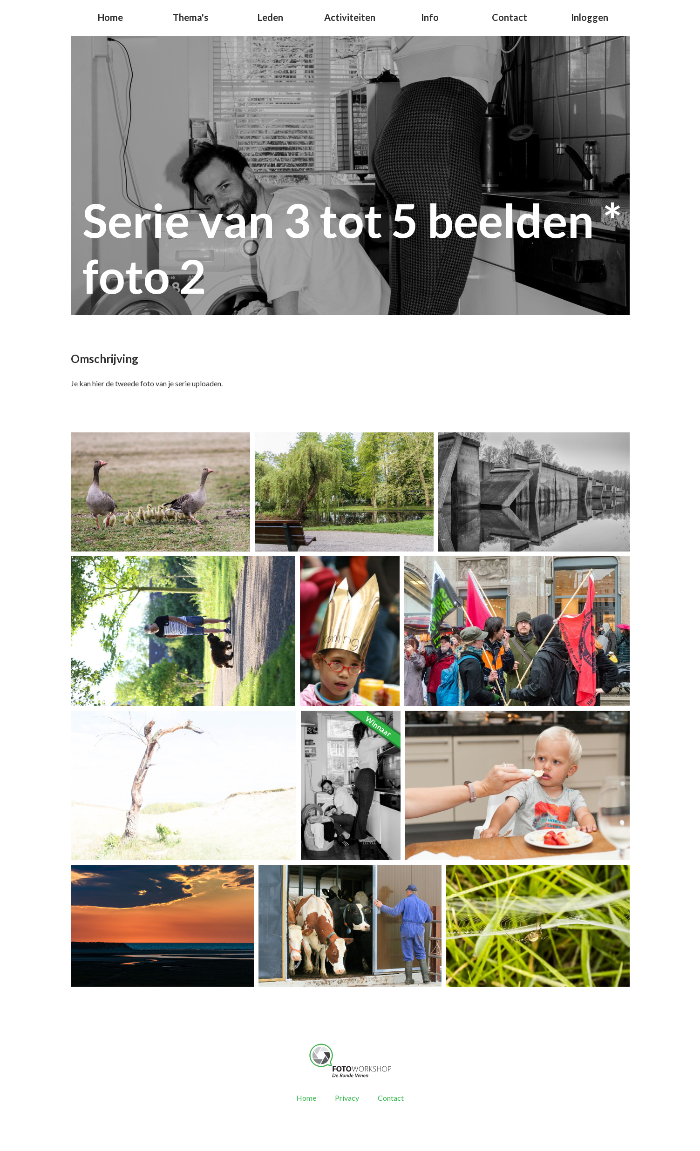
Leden (270, 17)
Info (430, 17)
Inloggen (589, 17)
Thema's (190, 17)
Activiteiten (349, 17)
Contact (509, 17)
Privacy (347, 1097)
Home (110, 17)
